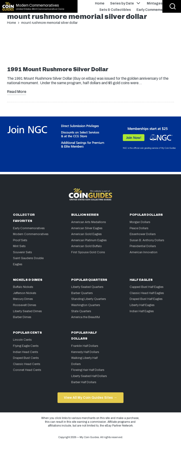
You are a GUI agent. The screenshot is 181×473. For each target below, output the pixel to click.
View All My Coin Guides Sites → (90, 397)
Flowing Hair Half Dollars (87, 370)
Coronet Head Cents (27, 370)
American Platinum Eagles (89, 240)
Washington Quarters (85, 305)
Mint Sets (19, 246)
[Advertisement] (90, 47)
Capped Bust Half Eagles (147, 287)
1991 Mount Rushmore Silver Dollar (57, 69)
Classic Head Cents (26, 364)
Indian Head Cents (25, 352)
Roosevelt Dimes (24, 305)
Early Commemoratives (29, 228)
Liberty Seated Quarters (87, 287)
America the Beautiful (85, 317)
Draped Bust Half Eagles (146, 299)
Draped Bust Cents (26, 358)
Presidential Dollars (143, 246)
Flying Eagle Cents (26, 346)
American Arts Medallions (88, 222)
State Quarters (81, 311)
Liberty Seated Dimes (27, 311)
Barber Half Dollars (83, 382)
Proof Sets (20, 240)
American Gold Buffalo (86, 246)
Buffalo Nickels (23, 287)
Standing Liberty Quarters (88, 299)
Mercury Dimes (23, 299)
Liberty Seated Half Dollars (89, 376)
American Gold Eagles (86, 234)
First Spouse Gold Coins (88, 252)
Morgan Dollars (140, 222)
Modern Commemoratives (37, 5)
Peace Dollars (139, 228)
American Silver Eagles (87, 228)
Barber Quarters (82, 293)
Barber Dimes (22, 317)
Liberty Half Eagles (142, 305)
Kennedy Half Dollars (85, 352)
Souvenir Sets (22, 252)
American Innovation (143, 252)
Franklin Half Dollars (84, 346)
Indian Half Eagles (142, 311)
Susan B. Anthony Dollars (147, 240)
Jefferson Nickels (24, 293)
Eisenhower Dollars (143, 234)
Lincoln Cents (22, 339)
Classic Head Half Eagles (147, 293)
